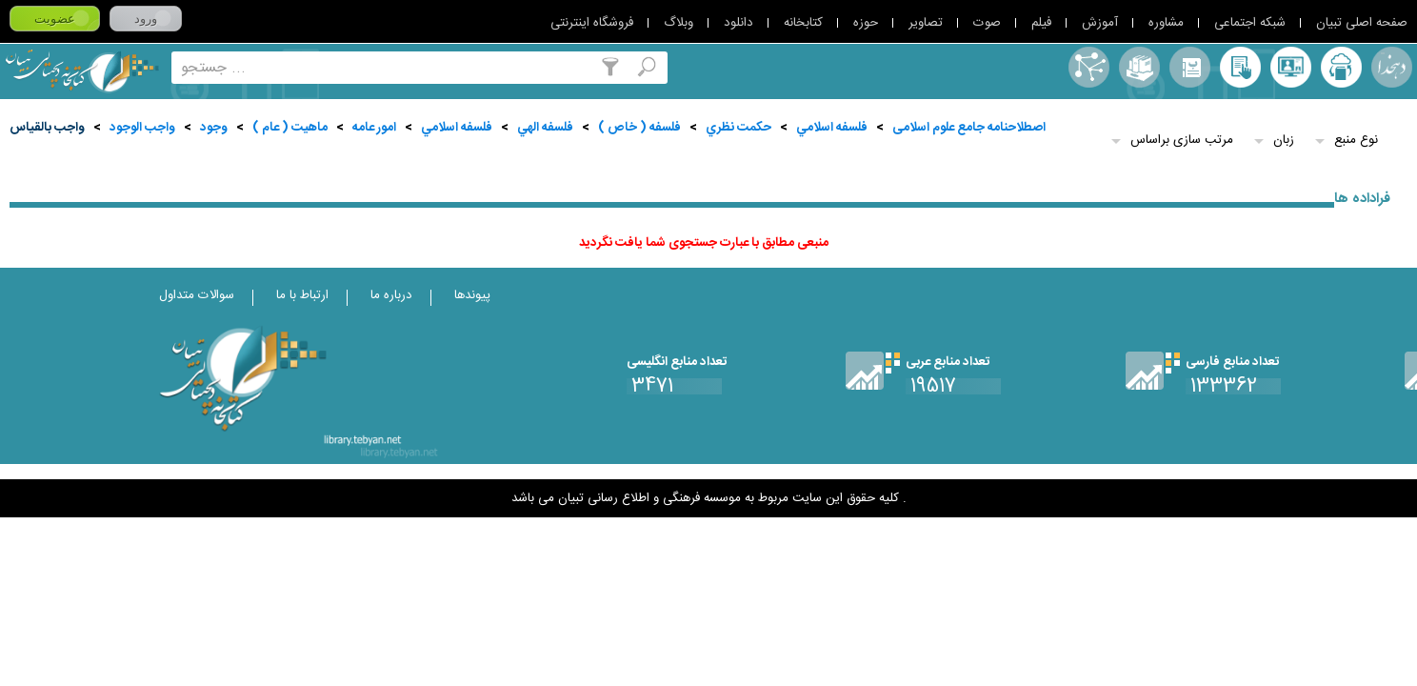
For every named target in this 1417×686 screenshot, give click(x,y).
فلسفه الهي (545, 127)
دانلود (738, 22)
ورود (145, 18)
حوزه (865, 22)
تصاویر (925, 22)
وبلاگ (678, 22)
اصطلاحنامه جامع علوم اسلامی (969, 127)
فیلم (1041, 22)
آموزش (1100, 22)
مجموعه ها (1139, 67)
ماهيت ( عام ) (290, 127)
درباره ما (391, 295)
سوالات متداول (196, 295)
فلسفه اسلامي (832, 127)
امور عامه (374, 127)
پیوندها (472, 295)
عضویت (54, 18)
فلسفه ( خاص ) (639, 127)
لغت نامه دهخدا (1391, 67)
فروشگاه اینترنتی (591, 22)
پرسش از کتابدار (1290, 67)
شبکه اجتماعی (1250, 22)
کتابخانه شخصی (1240, 67)
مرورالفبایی (1189, 67)
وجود (214, 127)
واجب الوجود (142, 127)
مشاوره (1166, 22)
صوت (987, 22)
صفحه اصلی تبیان (1361, 22)
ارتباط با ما (302, 295)
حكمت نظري (738, 127)
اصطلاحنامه (1088, 67)
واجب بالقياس (47, 127)
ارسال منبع (1341, 67)
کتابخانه (803, 22)
